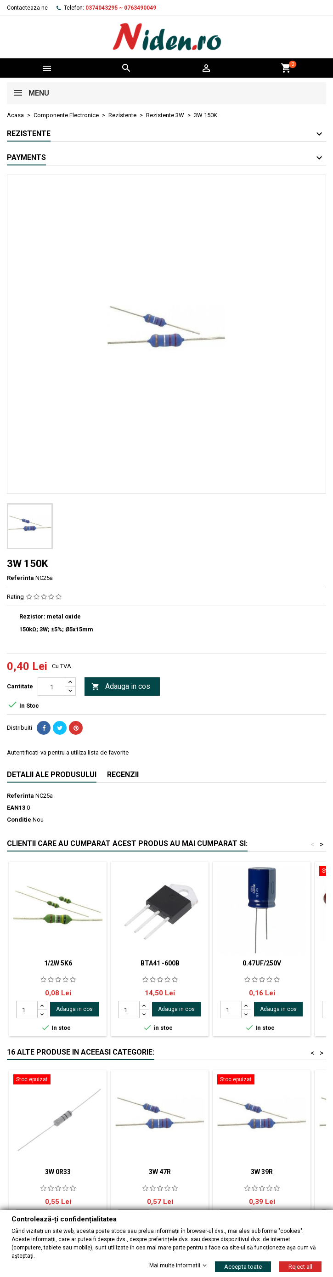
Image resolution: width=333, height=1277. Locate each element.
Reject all (300, 1266)
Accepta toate (243, 1266)
